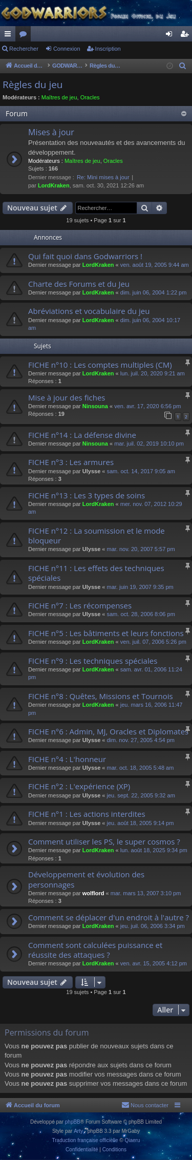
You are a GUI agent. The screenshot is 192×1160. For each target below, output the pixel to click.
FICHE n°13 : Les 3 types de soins (86, 495)
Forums (25, 35)
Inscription (108, 49)
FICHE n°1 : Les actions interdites (86, 814)
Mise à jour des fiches (66, 397)
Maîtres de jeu (59, 97)
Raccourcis (9, 35)
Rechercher (23, 49)
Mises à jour (51, 132)
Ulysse (91, 471)
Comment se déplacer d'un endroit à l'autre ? (108, 917)
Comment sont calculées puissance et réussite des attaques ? (95, 950)
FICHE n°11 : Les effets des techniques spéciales (96, 573)
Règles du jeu (33, 84)
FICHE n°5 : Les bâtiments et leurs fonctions (106, 633)
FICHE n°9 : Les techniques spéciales (92, 661)
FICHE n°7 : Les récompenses (80, 605)
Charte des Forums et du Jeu (79, 284)
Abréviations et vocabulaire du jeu (89, 311)
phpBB (72, 1122)
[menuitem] (182, 66)
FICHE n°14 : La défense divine (82, 435)
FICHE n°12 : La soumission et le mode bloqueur (96, 535)
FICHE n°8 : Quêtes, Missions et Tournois (100, 696)
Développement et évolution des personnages (86, 879)
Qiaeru (132, 1140)
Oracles (90, 97)
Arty (78, 1131)
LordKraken (54, 185)
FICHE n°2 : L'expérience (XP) (79, 786)
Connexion (66, 49)
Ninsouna (95, 406)
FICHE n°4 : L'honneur (67, 759)
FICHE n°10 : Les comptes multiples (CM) (100, 365)
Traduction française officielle (85, 1140)
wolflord (93, 893)
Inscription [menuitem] (186, 35)
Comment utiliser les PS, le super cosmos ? (104, 841)
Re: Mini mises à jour (103, 177)
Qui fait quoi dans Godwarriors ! (85, 256)
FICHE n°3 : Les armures (71, 462)
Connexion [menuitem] (171, 35)
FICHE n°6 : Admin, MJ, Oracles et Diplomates (108, 731)
